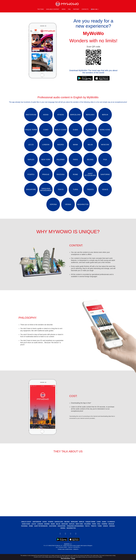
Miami (52, 529)
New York (79, 529)
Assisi (44, 527)
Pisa (99, 529)
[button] (95, 9)
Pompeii (105, 529)
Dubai (105, 527)
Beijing (67, 527)
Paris (95, 529)
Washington (71, 533)
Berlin (82, 527)
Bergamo (74, 527)
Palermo (88, 529)
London (39, 529)
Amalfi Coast (25, 527)
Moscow (64, 529)
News (63, 8)
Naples (72, 529)
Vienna (62, 533)
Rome (30, 531)
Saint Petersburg (40, 531)
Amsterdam (35, 527)
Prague (112, 529)
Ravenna (23, 531)
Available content (52, 8)
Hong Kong (25, 529)
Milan (58, 529)
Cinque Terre (91, 527)
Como (99, 527)
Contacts (85, 8)
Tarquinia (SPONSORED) (75, 531)
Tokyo (87, 531)
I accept (73, 558)
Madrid (46, 529)
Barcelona (58, 527)
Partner (76, 8)
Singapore (61, 531)
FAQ (69, 8)
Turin (101, 531)
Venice (106, 531)
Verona (113, 531)
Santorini (52, 531)
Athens (50, 527)
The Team (40, 8)
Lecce (32, 529)
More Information (65, 558)
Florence (112, 527)
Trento (94, 531)
